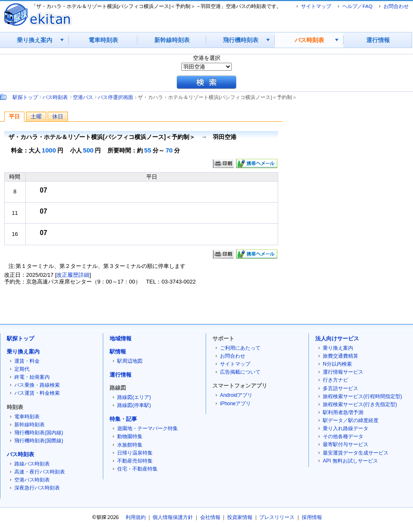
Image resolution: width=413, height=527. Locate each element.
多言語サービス (340, 388)
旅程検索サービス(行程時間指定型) (362, 396)
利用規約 (136, 517)
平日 (14, 116)
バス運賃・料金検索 (37, 393)
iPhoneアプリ (235, 404)
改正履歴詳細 (72, 275)
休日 (57, 116)
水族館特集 (129, 445)
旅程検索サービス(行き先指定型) (360, 404)
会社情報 (210, 517)
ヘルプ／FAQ (357, 6)
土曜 (36, 116)
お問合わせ (396, 6)
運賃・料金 (27, 361)
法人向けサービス (337, 338)
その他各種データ (343, 436)
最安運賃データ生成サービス (356, 453)
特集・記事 (123, 419)
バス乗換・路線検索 (37, 385)
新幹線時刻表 (172, 40)
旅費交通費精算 (340, 356)
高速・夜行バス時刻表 (39, 472)
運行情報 (378, 40)
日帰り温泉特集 (135, 453)
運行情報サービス (343, 372)
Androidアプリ (236, 395)
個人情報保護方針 (173, 517)
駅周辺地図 (129, 361)
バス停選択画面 (115, 97)
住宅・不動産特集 (137, 469)
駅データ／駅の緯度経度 (350, 420)
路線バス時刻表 (32, 464)
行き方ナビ (335, 380)
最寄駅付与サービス (345, 444)
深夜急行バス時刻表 (37, 488)
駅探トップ (25, 97)
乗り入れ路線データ (345, 428)
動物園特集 (129, 436)
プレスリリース (277, 517)
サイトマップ (316, 6)
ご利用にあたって (240, 348)
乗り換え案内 (34, 40)
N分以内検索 (337, 364)
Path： (4, 97)
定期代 (22, 369)
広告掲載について (240, 372)
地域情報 (120, 338)
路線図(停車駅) (134, 405)
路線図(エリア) (134, 397)
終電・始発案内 (32, 377)
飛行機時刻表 (240, 40)
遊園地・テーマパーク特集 (147, 428)
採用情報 (312, 517)
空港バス (83, 97)
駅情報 (118, 351)
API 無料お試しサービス (350, 461)
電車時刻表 (103, 40)
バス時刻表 (309, 40)
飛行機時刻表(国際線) (38, 441)
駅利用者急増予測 (343, 412)
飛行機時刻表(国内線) (38, 433)
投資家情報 (239, 517)
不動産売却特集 (135, 461)
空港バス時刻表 (32, 480)
